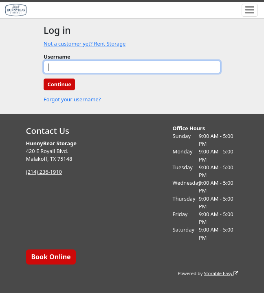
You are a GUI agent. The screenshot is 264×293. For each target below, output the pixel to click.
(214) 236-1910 (44, 171)
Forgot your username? (72, 99)
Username (57, 56)
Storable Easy (221, 273)
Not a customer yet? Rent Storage (84, 43)
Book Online (50, 256)
